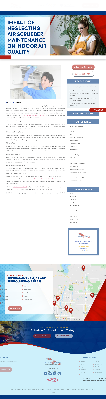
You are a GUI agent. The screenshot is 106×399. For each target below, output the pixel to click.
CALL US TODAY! (67, 4)
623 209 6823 (69, 5)
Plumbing (39, 13)
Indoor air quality (50, 13)
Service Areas (76, 13)
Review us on (41, 5)
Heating (31, 13)
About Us (85, 13)
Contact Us (97, 13)
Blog (91, 13)
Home (7, 13)
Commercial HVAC (63, 13)
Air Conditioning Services (18, 13)
